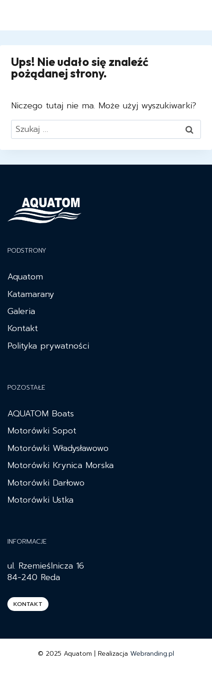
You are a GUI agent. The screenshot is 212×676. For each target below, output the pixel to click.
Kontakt (22, 328)
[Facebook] (156, 15)
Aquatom (25, 276)
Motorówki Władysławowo (58, 448)
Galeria (21, 311)
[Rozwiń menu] (195, 15)
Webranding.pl (152, 653)
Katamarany (30, 294)
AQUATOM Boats (40, 413)
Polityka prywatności (48, 345)
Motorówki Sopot (41, 430)
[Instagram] (173, 15)
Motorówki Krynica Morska (60, 465)
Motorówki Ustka (40, 499)
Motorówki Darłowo (46, 482)
